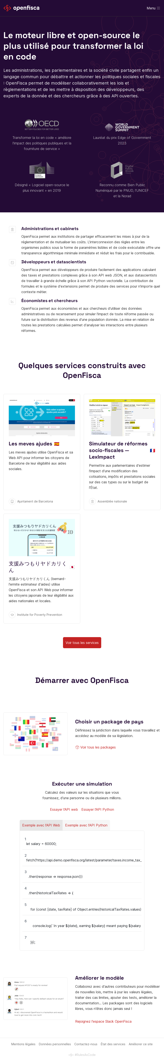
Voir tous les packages (95, 747)
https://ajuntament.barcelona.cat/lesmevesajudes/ (42, 452)
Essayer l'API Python (97, 809)
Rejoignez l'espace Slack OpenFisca (103, 1021)
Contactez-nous (85, 1044)
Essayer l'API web (64, 809)
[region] (82, 890)
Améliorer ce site (141, 1044)
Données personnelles (55, 1044)
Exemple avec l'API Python (86, 825)
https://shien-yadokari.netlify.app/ (42, 568)
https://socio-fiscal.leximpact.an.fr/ (122, 452)
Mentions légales (23, 1044)
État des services (113, 1044)
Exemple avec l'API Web (41, 825)
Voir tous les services (82, 643)
